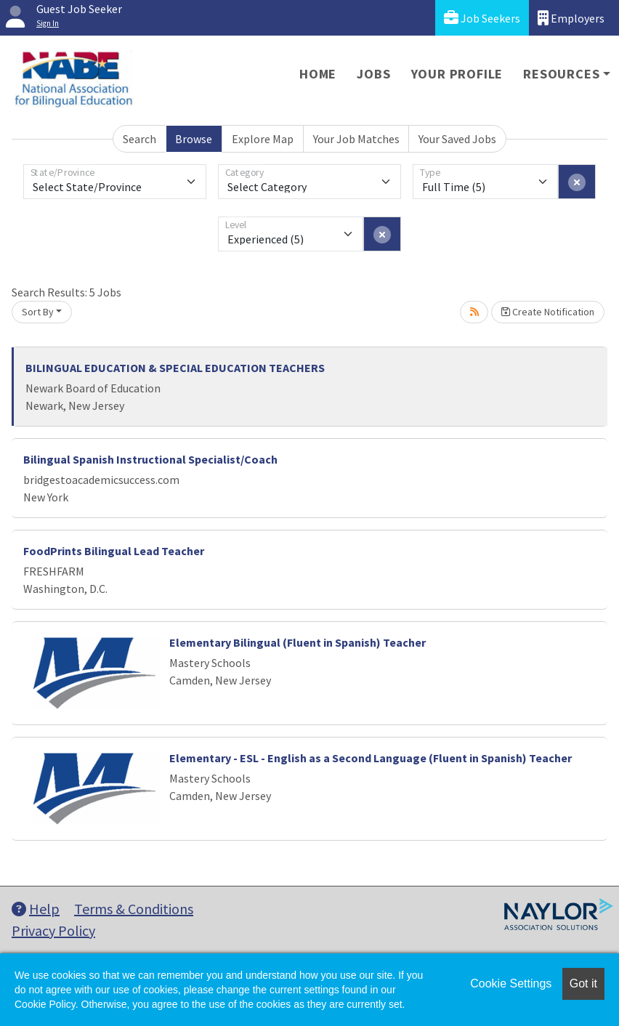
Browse (193, 139)
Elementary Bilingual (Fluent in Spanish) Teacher (297, 642)
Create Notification (547, 311)
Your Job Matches (356, 139)
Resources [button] (561, 73)
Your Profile (457, 73)
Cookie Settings (510, 983)
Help (36, 909)
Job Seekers (482, 18)
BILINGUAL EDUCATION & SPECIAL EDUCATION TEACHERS (175, 367)
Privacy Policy (53, 930)
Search (139, 139)
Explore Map (263, 139)
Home (317, 73)
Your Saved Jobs (457, 139)
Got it (583, 983)
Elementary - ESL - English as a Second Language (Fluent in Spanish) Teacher (370, 758)
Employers (571, 18)
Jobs (373, 73)
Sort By (38, 311)
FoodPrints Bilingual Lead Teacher (113, 551)
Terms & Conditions (133, 909)
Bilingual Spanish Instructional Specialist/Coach (150, 459)
